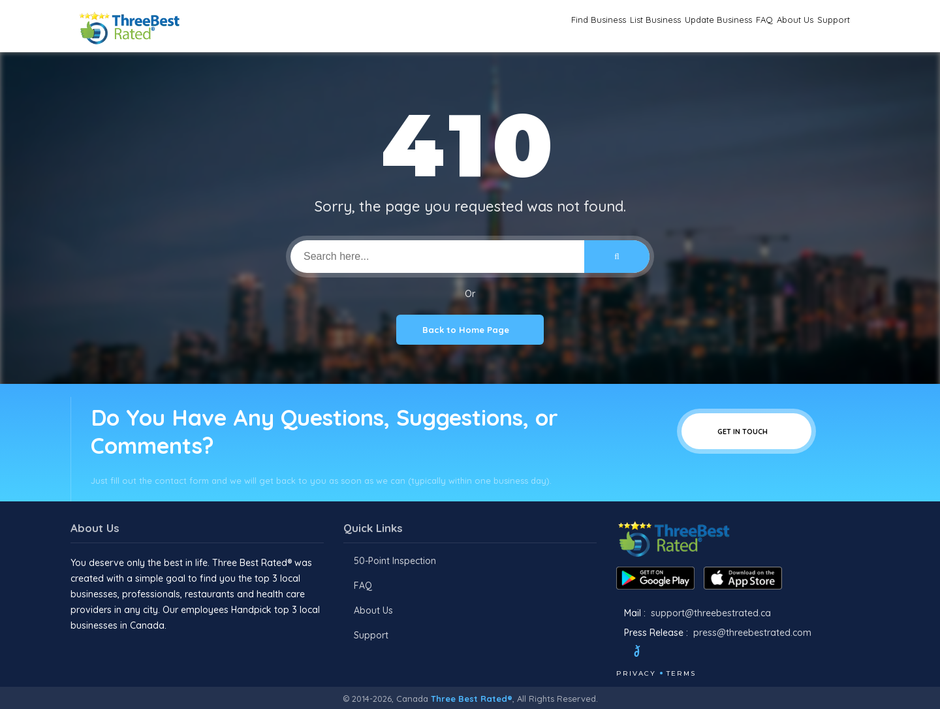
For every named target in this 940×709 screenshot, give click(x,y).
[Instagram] (681, 652)
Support (824, 26)
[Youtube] (698, 652)
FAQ (718, 26)
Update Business (651, 26)
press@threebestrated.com (752, 632)
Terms (681, 673)
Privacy (636, 673)
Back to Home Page (470, 329)
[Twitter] (649, 652)
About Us (766, 26)
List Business (563, 26)
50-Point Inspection (395, 561)
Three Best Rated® (471, 698)
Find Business (482, 26)
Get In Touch (746, 431)
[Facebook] (617, 652)
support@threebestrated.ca (711, 613)
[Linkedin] (716, 652)
